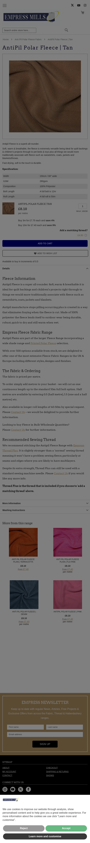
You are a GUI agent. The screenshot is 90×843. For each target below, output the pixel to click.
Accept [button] (66, 828)
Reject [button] (24, 828)
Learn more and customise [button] (45, 836)
